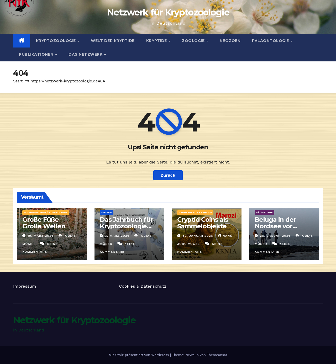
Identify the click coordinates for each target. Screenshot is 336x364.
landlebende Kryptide (195, 212)
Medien (106, 212)
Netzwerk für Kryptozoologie (168, 12)
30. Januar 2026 (198, 236)
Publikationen (37, 54)
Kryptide (157, 40)
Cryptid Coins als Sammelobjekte (202, 223)
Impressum (24, 286)
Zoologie (194, 40)
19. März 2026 (41, 236)
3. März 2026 (118, 236)
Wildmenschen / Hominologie (45, 212)
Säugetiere (264, 212)
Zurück (168, 175)
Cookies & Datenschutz (142, 286)
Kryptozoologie (56, 40)
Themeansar (217, 355)
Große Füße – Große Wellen (43, 223)
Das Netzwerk (86, 54)
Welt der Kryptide (113, 40)
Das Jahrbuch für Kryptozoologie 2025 (126, 226)
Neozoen (230, 40)
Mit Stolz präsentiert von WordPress (139, 355)
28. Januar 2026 (276, 236)
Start (18, 81)
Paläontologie (271, 40)
